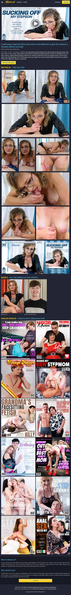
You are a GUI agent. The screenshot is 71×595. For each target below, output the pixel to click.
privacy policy (52, 589)
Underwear (23, 59)
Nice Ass (46, 55)
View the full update (8, 62)
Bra (67, 52)
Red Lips (30, 57)
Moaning (34, 55)
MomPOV (41, 55)
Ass (27, 52)
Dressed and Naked (38, 54)
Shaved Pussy (59, 57)
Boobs (64, 52)
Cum (2, 54)
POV (18, 57)
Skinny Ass (4, 59)
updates (19, 2)
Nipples (52, 55)
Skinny (66, 57)
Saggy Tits (37, 57)
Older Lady (4, 57)
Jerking (6, 55)
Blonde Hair (43, 52)
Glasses (47, 54)
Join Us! (66, 2)
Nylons (57, 55)
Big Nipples (32, 52)
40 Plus (23, 52)
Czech (14, 54)
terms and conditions (39, 589)
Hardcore (53, 54)
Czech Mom (28, 54)
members (57, 2)
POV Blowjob (24, 57)
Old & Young (63, 55)
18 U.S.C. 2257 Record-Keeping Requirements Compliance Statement (35, 587)
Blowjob (59, 52)
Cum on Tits (8, 54)
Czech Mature (21, 54)
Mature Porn (28, 55)
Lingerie (11, 55)
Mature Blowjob (19, 55)
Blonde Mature (52, 52)
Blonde (38, 52)
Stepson (17, 59)
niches (25, 2)
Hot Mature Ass (60, 54)
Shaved (43, 57)
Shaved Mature (50, 57)
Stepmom (11, 59)
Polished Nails (12, 57)
